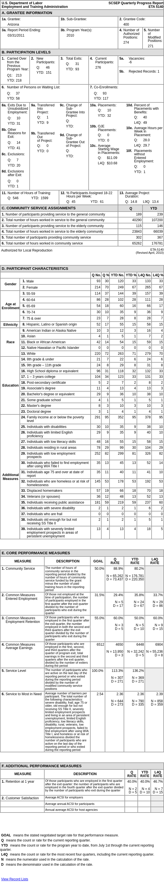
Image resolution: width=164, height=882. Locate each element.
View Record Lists (14, 879)
